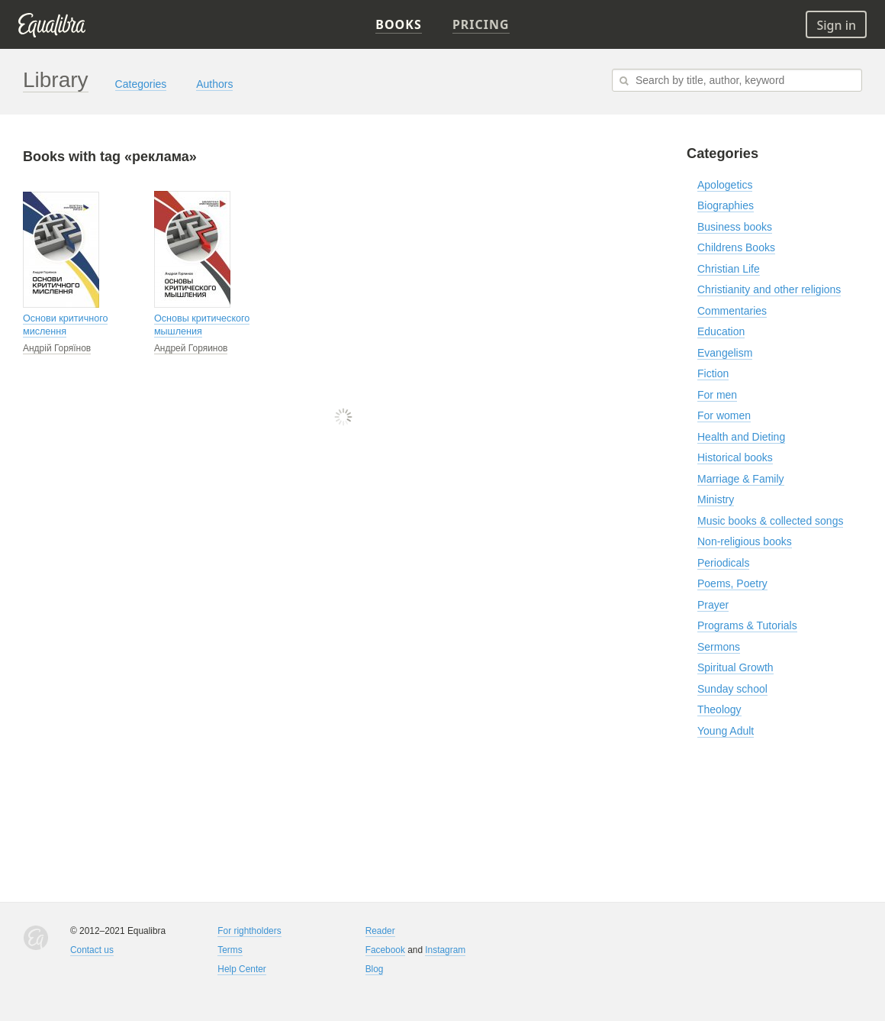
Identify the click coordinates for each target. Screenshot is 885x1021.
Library (55, 80)
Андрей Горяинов (191, 348)
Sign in (836, 25)
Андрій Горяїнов (57, 348)
